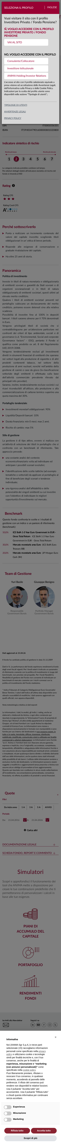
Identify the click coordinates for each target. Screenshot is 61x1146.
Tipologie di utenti (15, 105)
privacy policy (12, 118)
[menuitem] (26, 42)
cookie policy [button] (29, 1070)
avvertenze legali (15, 112)
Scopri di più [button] (30, 1138)
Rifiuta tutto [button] (17, 1130)
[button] (55, 1037)
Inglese (52, 7)
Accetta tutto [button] (44, 1130)
